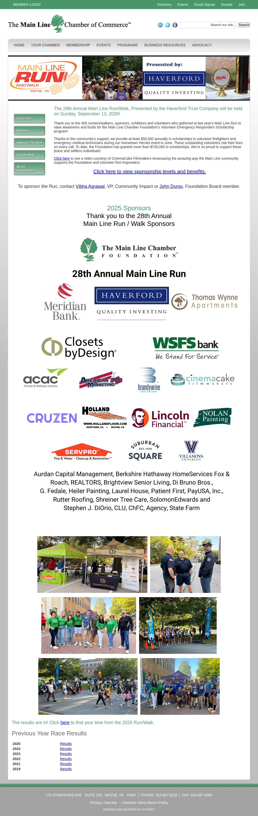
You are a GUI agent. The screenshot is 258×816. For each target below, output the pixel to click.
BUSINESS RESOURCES (164, 45)
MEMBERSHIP (78, 45)
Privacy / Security (103, 803)
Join (241, 5)
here (65, 722)
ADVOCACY (202, 45)
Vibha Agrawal (90, 186)
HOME (19, 45)
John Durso (171, 186)
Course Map (25, 155)
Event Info (24, 118)
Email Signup (204, 5)
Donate (226, 5)
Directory (164, 5)
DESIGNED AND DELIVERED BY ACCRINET (129, 809)
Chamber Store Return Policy (145, 803)
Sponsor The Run (29, 143)
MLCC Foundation (25, 168)
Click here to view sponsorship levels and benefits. (149, 171)
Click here (62, 158)
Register (23, 130)
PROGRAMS (127, 45)
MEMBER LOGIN (27, 5)
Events (182, 5)
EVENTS (103, 45)
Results (66, 744)
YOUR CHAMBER (45, 45)
